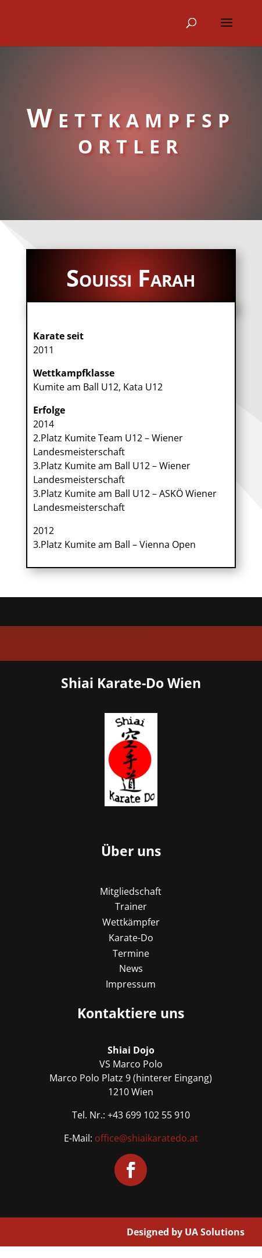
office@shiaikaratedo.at (146, 1138)
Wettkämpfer (131, 922)
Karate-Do (131, 937)
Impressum (131, 984)
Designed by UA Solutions (186, 1232)
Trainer (131, 906)
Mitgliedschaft (130, 891)
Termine (131, 953)
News (131, 968)
